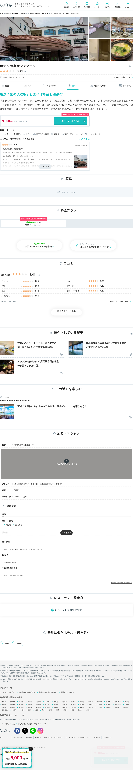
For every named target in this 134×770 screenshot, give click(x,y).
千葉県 (90, 702)
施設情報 (9, 506)
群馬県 (73, 702)
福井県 (64, 704)
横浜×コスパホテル (67, 692)
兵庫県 (127, 704)
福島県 (56, 702)
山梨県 (127, 702)
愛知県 (12, 704)
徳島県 (12, 707)
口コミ (72, 85)
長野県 (38, 704)
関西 (36, 710)
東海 (57, 710)
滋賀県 (82, 704)
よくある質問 (70, 737)
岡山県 (38, 707)
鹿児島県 (5, 710)
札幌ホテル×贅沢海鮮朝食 (48, 692)
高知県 (21, 707)
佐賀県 (90, 707)
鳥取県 (47, 707)
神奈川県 (118, 702)
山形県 (47, 702)
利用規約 (38, 737)
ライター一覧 (18, 737)
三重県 (73, 704)
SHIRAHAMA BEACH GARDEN (15, 400)
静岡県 (4, 704)
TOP (1, 13)
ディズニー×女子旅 (8, 692)
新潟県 (30, 704)
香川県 (4, 707)
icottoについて (5, 737)
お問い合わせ (107, 737)
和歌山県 (118, 704)
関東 (29, 710)
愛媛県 (30, 707)
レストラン (125, 85)
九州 (43, 710)
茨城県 (82, 702)
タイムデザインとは (8, 724)
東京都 (108, 702)
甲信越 (80, 710)
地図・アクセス (98, 85)
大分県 (99, 707)
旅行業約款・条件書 (25, 724)
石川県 (56, 704)
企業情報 (29, 737)
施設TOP (6, 85)
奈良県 (108, 704)
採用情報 (97, 737)
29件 (25, 71)
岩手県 (21, 702)
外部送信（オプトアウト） (53, 737)
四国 (64, 710)
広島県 (64, 707)
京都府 (90, 704)
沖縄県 (14, 710)
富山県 (47, 704)
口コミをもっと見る (66, 311)
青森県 (12, 702)
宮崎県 (125, 707)
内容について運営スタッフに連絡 (121, 583)
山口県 (73, 707)
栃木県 (64, 702)
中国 (72, 710)
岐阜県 (21, 704)
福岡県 (82, 707)
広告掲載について (84, 737)
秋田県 (30, 702)
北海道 (4, 702)
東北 (50, 710)
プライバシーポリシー (42, 724)
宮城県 (38, 702)
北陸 (88, 710)
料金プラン (49, 85)
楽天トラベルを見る (70, 121)
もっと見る (82, 139)
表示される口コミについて (119, 301)
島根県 (56, 707)
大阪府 (99, 704)
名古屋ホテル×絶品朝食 (27, 692)
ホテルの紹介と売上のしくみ (120, 77)
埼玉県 (99, 702)
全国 (22, 710)
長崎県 (108, 707)
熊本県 (117, 707)
